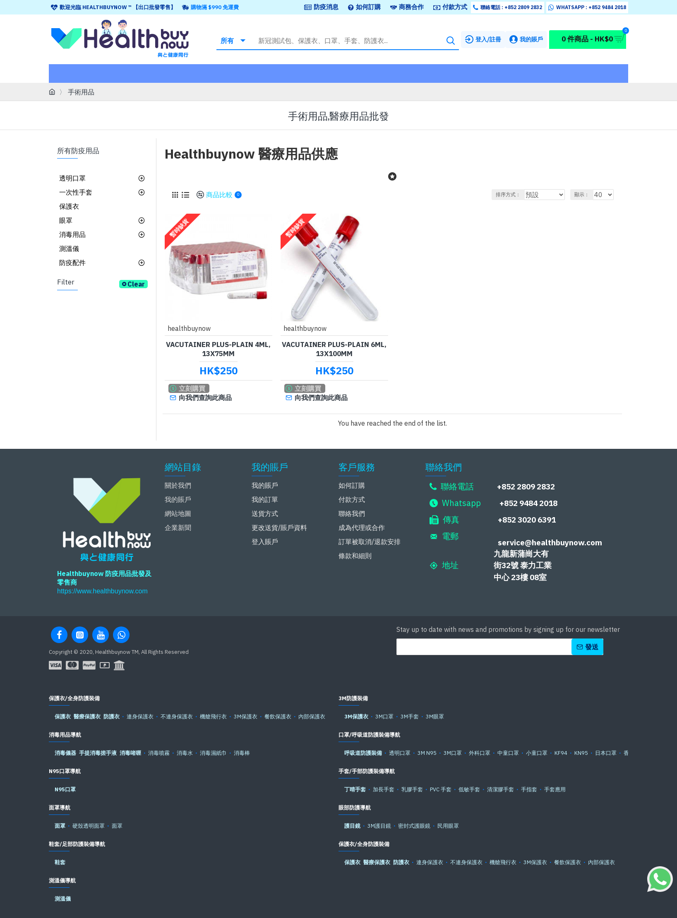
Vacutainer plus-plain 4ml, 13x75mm (218, 349)
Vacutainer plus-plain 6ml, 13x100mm (334, 349)
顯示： (585, 194)
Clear (136, 284)
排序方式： (509, 194)
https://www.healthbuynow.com (102, 588)
